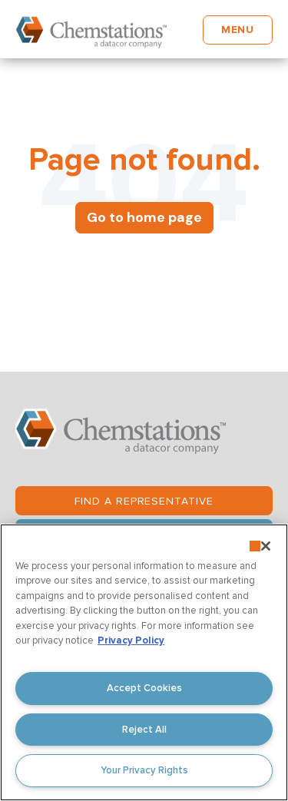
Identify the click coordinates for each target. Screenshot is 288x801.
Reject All (144, 729)
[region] (144, 662)
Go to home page (144, 217)
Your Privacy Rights (144, 770)
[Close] (266, 546)
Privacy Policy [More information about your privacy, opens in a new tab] (131, 640)
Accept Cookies (144, 688)
